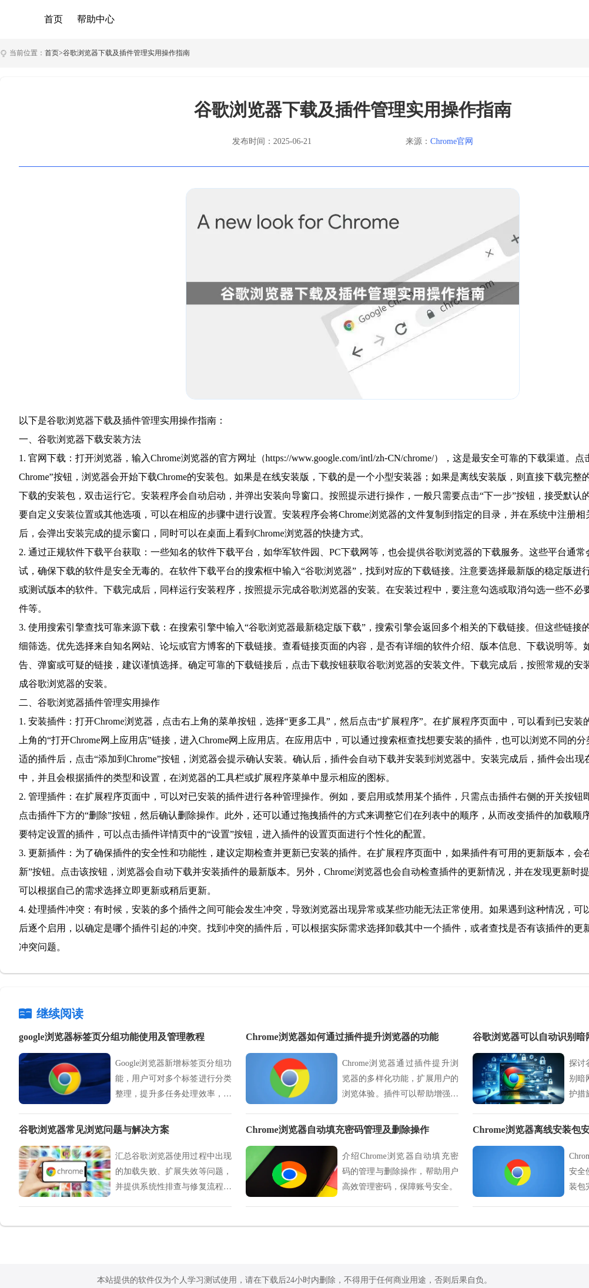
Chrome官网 (451, 141)
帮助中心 (96, 19)
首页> (54, 53)
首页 (53, 19)
